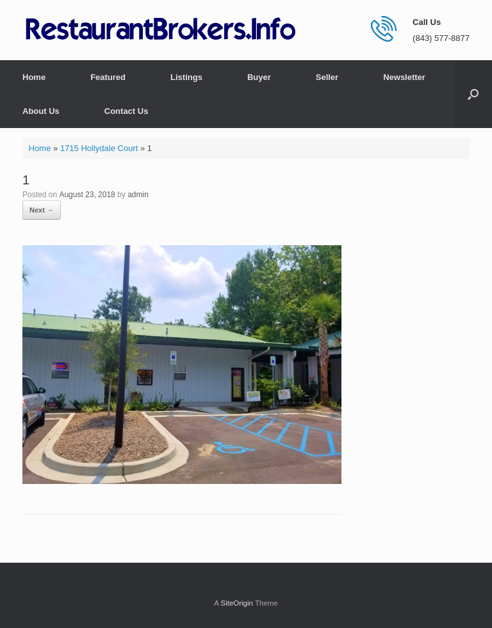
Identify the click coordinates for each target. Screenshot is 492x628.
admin (138, 194)
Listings (186, 77)
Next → (41, 210)
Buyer (259, 77)
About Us (41, 111)
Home (33, 77)
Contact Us (126, 111)
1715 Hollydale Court (99, 148)
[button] (473, 94)
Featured (108, 77)
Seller (327, 77)
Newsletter (404, 77)
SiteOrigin (236, 603)
